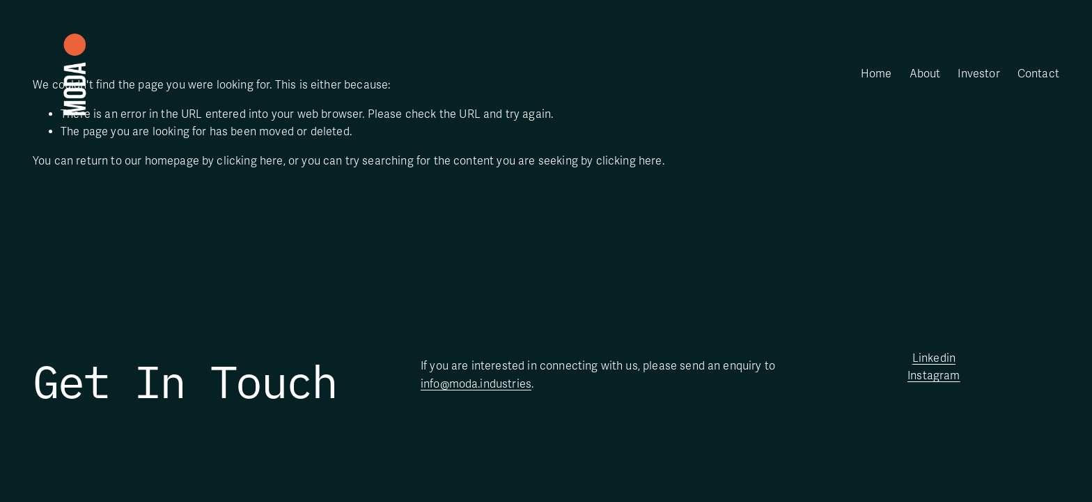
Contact (1038, 74)
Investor (978, 74)
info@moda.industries (476, 384)
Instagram (933, 376)
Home (876, 74)
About (925, 74)
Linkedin (934, 358)
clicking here (250, 161)
